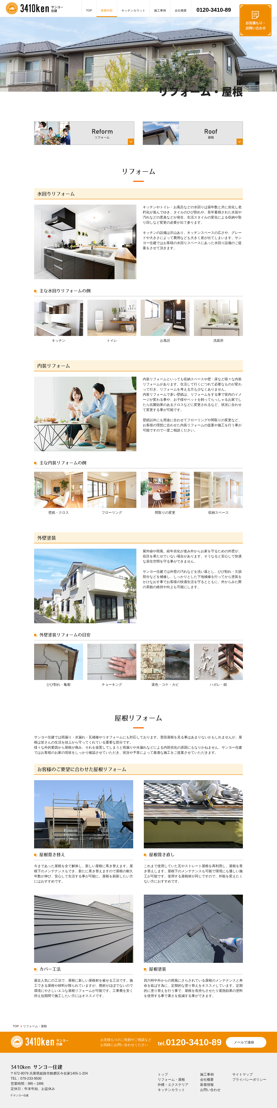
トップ (163, 1074)
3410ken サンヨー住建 (36, 1067)
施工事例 (160, 10)
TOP (89, 10)
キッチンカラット (133, 10)
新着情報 (207, 1084)
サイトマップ (242, 1074)
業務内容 (107, 10)
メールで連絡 (244, 1042)
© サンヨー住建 (20, 1095)
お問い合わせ (210, 1090)
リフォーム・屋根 (171, 1079)
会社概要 (181, 10)
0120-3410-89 (213, 10)
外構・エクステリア (173, 1084)
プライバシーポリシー (249, 1079)
